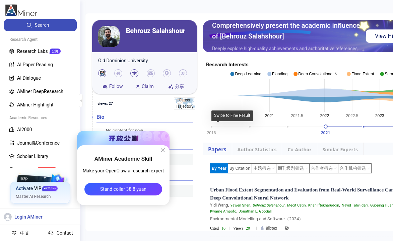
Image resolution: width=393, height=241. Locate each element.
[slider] (325, 126)
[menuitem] (40, 25)
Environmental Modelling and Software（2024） (256, 218)
